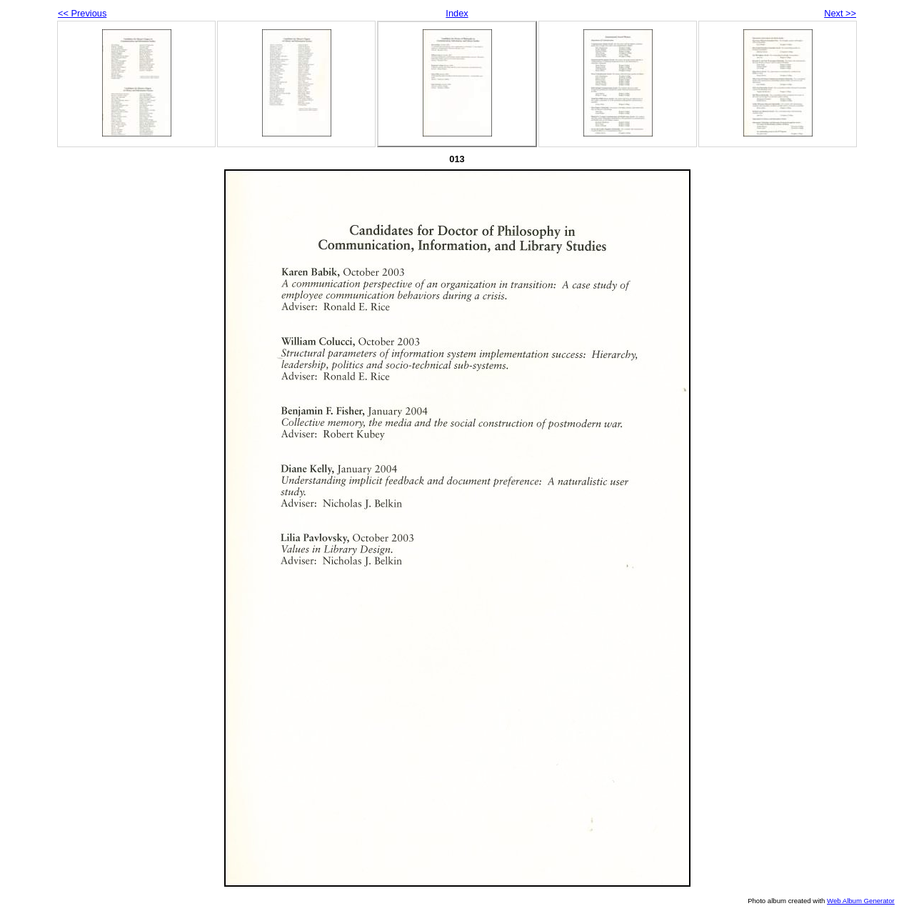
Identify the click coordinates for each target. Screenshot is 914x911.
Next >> (840, 13)
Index (457, 13)
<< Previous (82, 13)
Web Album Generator (861, 901)
